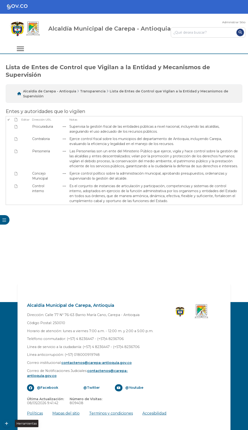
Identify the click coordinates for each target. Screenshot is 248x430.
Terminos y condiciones (111, 413)
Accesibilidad (154, 413)
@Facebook (47, 387)
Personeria (41, 151)
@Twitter (91, 387)
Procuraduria (42, 126)
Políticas (35, 413)
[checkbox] (9, 120)
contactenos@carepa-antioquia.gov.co (96, 363)
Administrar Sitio (233, 22)
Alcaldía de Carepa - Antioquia (49, 91)
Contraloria (41, 139)
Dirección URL (41, 119)
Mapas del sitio (66, 413)
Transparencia (93, 91)
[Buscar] (240, 32)
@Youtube (134, 387)
